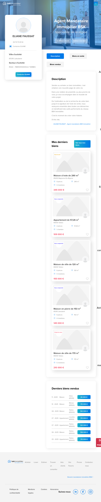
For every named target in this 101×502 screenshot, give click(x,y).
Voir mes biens (80, 144)
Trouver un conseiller (53, 466)
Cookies (44, 489)
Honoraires (54, 489)
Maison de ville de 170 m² (66, 353)
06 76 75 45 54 (16, 42)
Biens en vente (78, 56)
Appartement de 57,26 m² (66, 219)
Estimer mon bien (79, 41)
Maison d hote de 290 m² (66, 175)
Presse (79, 462)
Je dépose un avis (62, 41)
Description (55, 56)
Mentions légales (31, 491)
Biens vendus (55, 64)
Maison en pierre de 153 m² (67, 308)
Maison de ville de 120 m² (66, 264)
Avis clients (62, 464)
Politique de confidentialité (15, 491)
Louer (36, 462)
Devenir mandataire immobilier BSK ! (80, 477)
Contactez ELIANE (17, 46)
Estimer (44, 462)
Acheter (28, 462)
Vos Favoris (71, 464)
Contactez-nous (89, 464)
